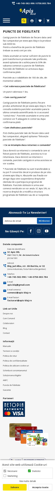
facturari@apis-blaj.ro (19, 300)
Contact (6, 333)
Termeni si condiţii (11, 351)
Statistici (36, 470)
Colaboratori (8, 323)
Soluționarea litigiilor (12, 375)
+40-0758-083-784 (38, 276)
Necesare (12, 470)
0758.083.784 (43, 3)
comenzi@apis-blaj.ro (19, 292)
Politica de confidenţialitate (15, 360)
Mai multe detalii (27, 481)
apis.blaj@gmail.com (18, 284)
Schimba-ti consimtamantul (15, 370)
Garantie (7, 390)
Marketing (12, 475)
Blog (5, 328)
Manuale (7, 346)
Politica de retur (10, 356)
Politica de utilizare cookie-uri (16, 365)
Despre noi (8, 313)
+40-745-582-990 (25, 3)
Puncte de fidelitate (11, 385)
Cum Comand (9, 318)
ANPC (5, 380)
